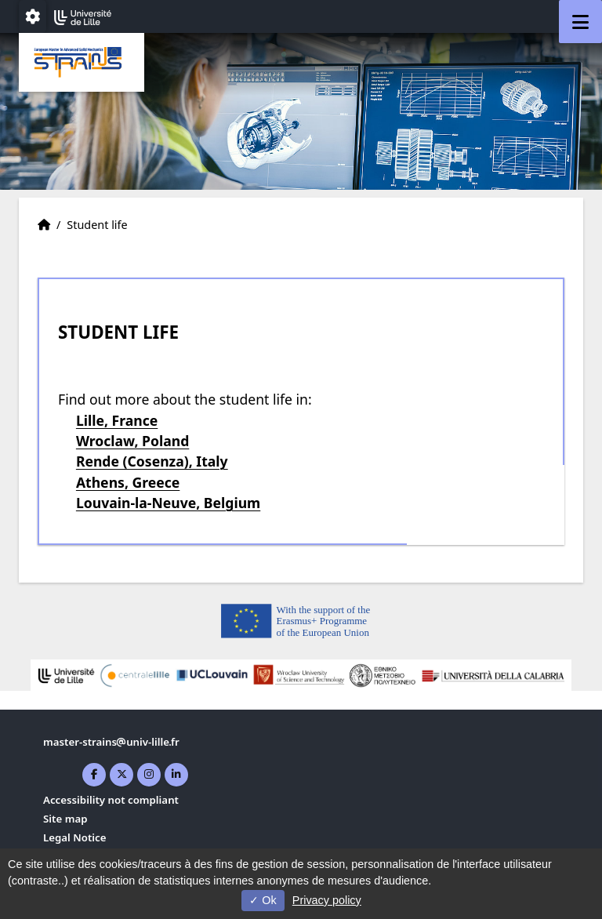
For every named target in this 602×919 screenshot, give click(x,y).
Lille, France (117, 420)
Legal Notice (75, 837)
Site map (65, 819)
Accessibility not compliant (111, 800)
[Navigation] (580, 21)
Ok (262, 900)
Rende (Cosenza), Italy (152, 461)
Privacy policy (326, 900)
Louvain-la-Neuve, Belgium (168, 502)
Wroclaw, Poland (132, 440)
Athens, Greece (128, 482)
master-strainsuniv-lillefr (111, 742)
